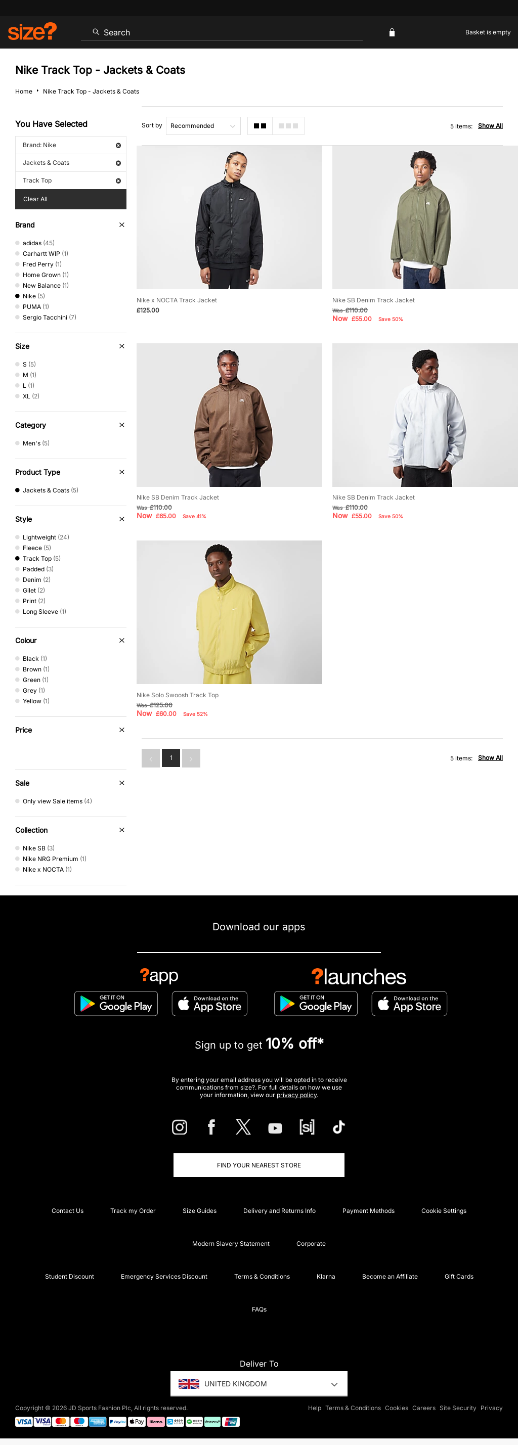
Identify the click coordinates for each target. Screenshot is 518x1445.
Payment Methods (368, 1210)
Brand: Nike (72, 145)
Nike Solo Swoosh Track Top (178, 695)
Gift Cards (459, 1276)
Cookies (396, 1408)
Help (314, 1408)
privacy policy (297, 1095)
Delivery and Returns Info (279, 1210)
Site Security (458, 1408)
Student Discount (69, 1276)
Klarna (326, 1276)
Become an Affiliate (390, 1276)
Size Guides (200, 1210)
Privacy (492, 1408)
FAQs (259, 1309)
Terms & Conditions (262, 1276)
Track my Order (133, 1210)
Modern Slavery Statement (231, 1243)
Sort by (152, 125)
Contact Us (67, 1210)
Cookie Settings (443, 1210)
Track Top (72, 180)
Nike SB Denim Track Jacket (373, 300)
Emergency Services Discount (164, 1276)
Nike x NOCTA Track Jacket (177, 300)
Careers (424, 1408)
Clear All (35, 199)
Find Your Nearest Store (259, 1165)
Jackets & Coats (72, 162)
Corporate (311, 1243)
